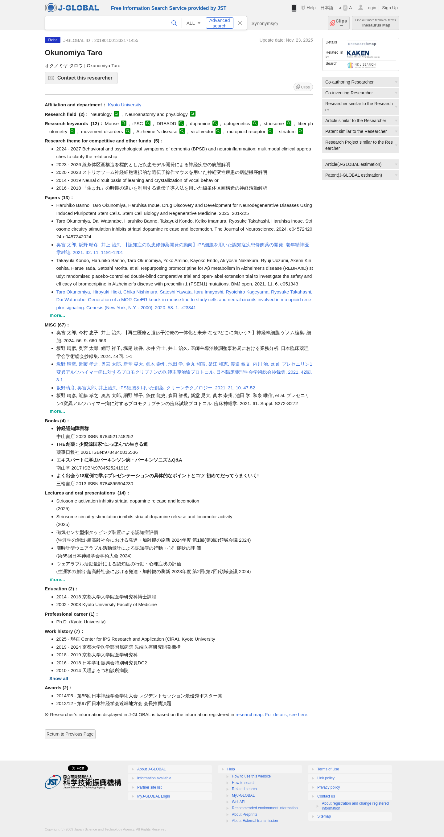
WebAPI (238, 802)
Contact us (326, 796)
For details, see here (286, 714)
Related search (244, 789)
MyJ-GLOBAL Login (153, 796)
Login (370, 7)
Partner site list (149, 787)
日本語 (326, 7)
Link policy (326, 778)
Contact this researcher (86, 79)
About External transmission (255, 821)
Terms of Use (328, 769)
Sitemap (324, 816)
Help (310, 7)
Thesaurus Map (375, 22)
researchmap (249, 714)
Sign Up (390, 7)
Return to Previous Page (70, 734)
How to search (244, 783)
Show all (58, 678)
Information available (154, 778)
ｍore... (57, 315)
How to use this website (251, 776)
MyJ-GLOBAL (243, 795)
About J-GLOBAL (151, 769)
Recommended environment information (265, 808)
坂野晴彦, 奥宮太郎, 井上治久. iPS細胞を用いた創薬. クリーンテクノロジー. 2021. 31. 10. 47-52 (155, 387)
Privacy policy (328, 787)
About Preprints (244, 814)
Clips (341, 23)
